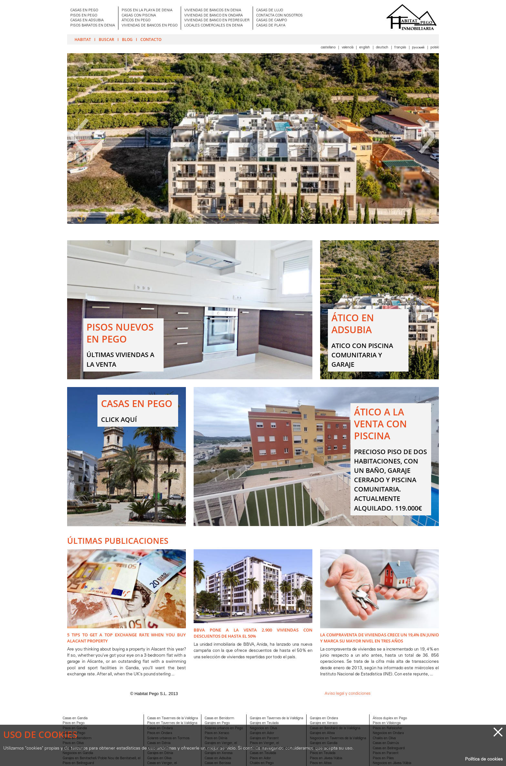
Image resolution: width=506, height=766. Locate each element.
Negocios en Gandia (78, 753)
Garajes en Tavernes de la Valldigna (276, 718)
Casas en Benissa (218, 763)
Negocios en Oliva (263, 728)
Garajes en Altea (322, 733)
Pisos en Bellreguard (78, 763)
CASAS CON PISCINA (139, 16)
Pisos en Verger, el (264, 743)
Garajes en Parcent (264, 738)
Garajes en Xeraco (324, 723)
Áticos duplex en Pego (390, 718)
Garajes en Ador (262, 733)
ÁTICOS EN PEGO (136, 20)
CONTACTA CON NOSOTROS (279, 16)
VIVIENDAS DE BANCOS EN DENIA (212, 10)
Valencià (348, 47)
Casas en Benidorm (219, 718)
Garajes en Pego (217, 723)
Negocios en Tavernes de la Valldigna (338, 738)
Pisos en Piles (383, 758)
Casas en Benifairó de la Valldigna (335, 728)
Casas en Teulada (263, 753)
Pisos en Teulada (322, 753)
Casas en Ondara (160, 728)
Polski (434, 47)
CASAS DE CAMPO (271, 20)
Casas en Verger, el (162, 763)
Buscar (106, 39)
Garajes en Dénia (160, 753)
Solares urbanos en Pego (224, 728)
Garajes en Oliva (159, 758)
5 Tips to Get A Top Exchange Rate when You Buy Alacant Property (126, 638)
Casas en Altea (158, 748)
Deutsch (382, 47)
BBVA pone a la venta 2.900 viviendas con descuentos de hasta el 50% (253, 633)
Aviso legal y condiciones (347, 693)
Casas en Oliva (73, 748)
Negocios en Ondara (388, 733)
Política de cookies (484, 759)
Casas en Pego (74, 733)
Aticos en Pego (216, 748)
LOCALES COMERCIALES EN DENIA (213, 26)
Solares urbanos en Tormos (168, 738)
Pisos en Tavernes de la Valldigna (172, 723)
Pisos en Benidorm (77, 738)
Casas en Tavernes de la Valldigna (172, 718)
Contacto (150, 39)
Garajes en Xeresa (218, 753)
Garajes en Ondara (324, 718)
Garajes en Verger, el (221, 743)
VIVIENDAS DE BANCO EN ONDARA (213, 16)
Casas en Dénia (158, 743)
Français (400, 47)
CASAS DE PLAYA (270, 26)
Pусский (418, 47)
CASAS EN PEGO (84, 10)
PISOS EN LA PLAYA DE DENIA (147, 10)
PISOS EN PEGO (83, 16)
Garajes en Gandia (323, 743)
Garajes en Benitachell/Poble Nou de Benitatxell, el (101, 758)
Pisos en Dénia (216, 738)
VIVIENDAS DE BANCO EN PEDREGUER (216, 20)
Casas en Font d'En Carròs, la (272, 748)
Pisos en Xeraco (217, 733)
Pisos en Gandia (75, 728)
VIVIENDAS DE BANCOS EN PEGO (149, 26)
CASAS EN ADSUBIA (87, 20)
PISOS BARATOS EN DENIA (92, 26)
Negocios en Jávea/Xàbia (392, 763)
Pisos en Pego (74, 723)
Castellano (329, 47)
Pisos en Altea (320, 763)
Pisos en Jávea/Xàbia (326, 758)
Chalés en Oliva (384, 738)
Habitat (83, 39)
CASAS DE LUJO (269, 10)
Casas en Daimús (386, 743)
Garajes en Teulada (264, 723)
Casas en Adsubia (218, 758)
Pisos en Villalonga (386, 723)
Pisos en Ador (260, 758)
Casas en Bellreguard (389, 748)
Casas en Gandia (75, 718)
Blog (127, 39)
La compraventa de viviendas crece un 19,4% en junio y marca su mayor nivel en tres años (379, 638)
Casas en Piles (320, 748)
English (365, 47)
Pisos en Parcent (386, 753)
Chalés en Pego (262, 763)
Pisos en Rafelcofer (387, 728)
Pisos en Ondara (159, 733)
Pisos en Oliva (73, 743)
